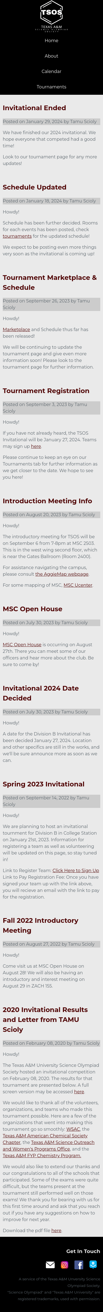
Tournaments (51, 87)
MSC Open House (22, 644)
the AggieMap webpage (61, 574)
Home (52, 40)
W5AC (73, 1129)
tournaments (17, 236)
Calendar (51, 71)
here (36, 446)
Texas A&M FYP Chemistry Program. (42, 1155)
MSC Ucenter (77, 585)
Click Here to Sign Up (75, 870)
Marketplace (16, 329)
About (52, 56)
